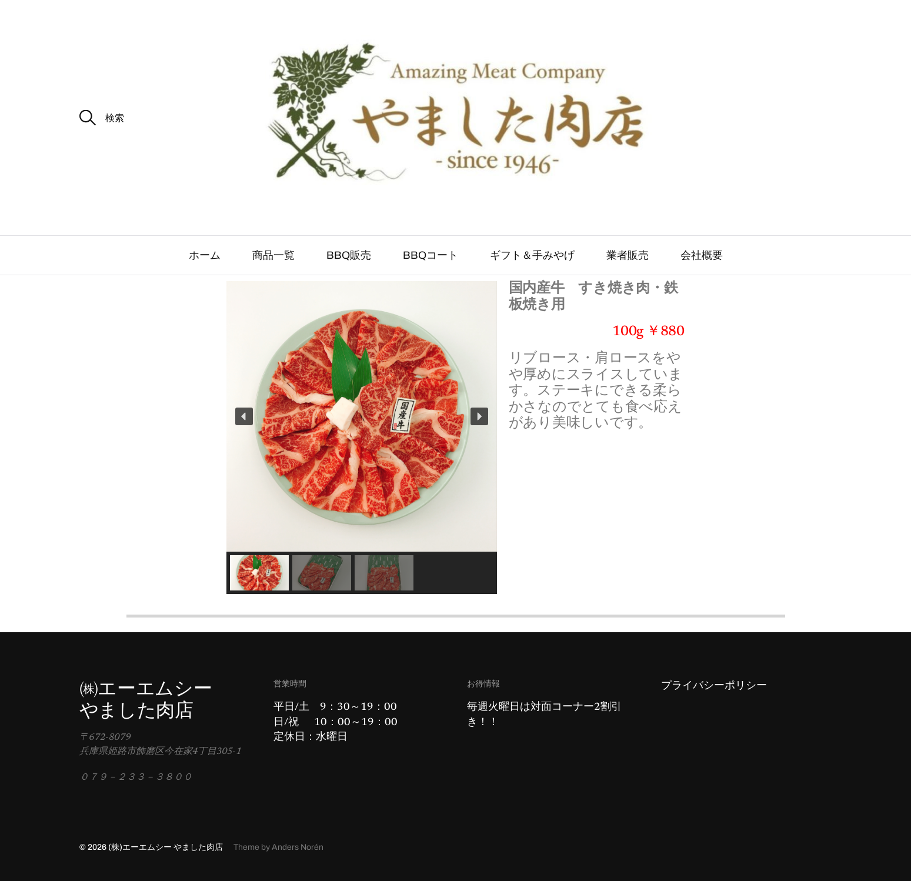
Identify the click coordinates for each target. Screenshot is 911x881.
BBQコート (430, 255)
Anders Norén (297, 847)
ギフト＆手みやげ (532, 255)
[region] (361, 437)
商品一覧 (273, 255)
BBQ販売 (348, 255)
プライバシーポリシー (714, 686)
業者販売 (627, 255)
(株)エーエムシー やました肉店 (165, 847)
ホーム (205, 255)
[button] (244, 416)
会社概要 (701, 255)
